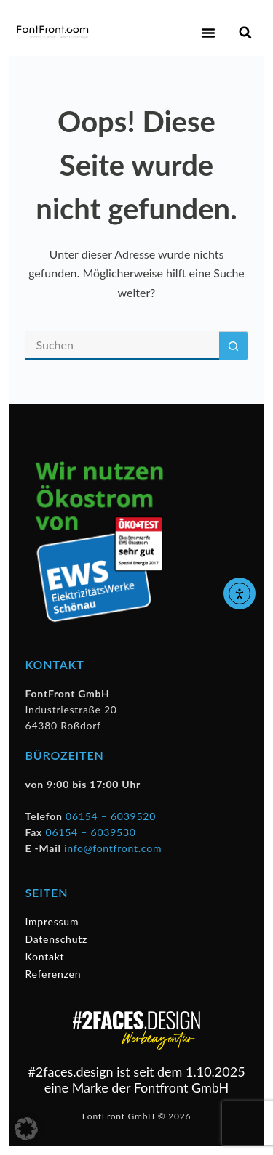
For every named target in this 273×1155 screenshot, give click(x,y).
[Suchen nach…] (122, 345)
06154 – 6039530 (91, 832)
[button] (208, 33)
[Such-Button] (233, 345)
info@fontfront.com (113, 848)
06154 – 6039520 (111, 816)
